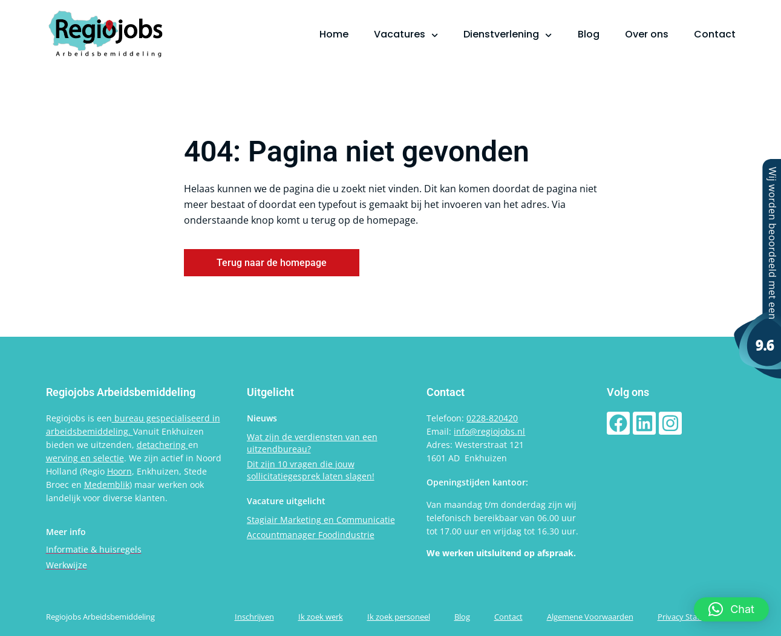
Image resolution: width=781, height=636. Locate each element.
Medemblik (106, 484)
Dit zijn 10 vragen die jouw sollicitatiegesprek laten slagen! (310, 470)
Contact (715, 34)
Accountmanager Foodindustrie (310, 534)
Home (333, 34)
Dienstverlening (507, 34)
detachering (162, 444)
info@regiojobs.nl (489, 431)
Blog (589, 34)
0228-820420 (492, 418)
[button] (731, 609)
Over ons (646, 34)
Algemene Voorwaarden (590, 616)
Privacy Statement (691, 616)
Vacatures (406, 34)
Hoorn (119, 471)
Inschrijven (254, 616)
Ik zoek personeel (398, 616)
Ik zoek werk (320, 616)
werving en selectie (85, 458)
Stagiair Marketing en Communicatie (321, 519)
